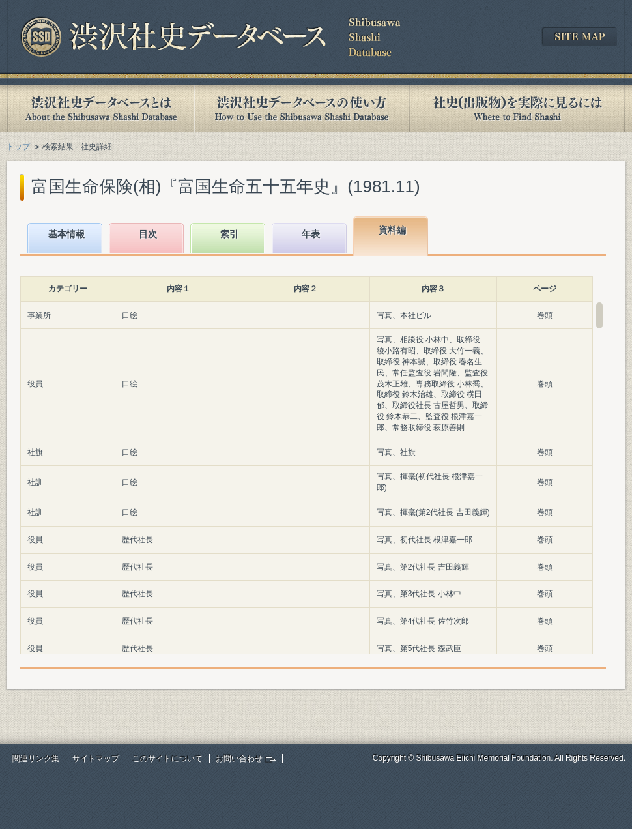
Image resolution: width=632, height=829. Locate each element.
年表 (311, 234)
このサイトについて (167, 758)
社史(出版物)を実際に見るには (517, 108)
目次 (148, 234)
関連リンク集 (35, 758)
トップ (18, 146)
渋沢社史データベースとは (100, 108)
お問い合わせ (239, 758)
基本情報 (66, 234)
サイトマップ (95, 758)
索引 (229, 234)
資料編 (392, 230)
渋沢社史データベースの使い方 (302, 108)
